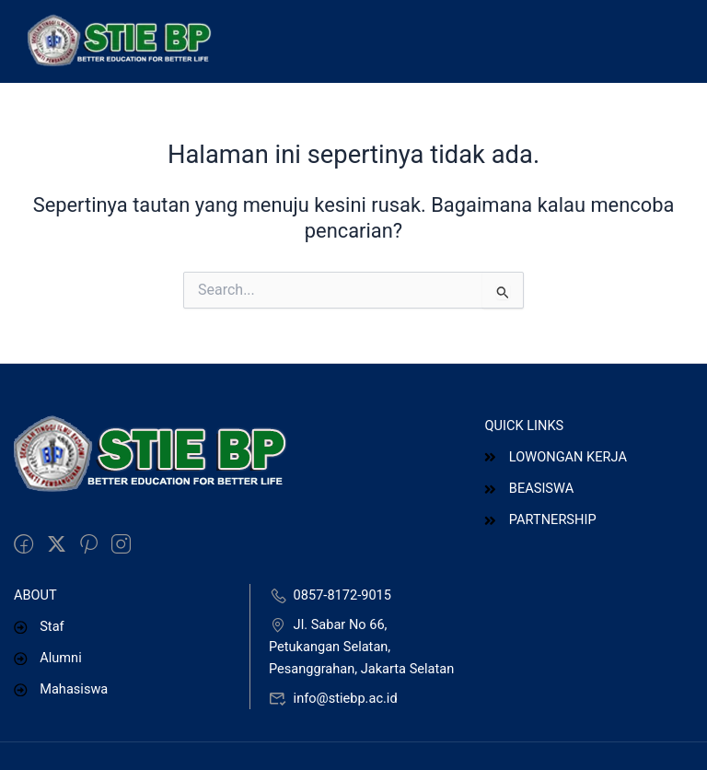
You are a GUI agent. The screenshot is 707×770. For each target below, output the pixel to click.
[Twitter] (56, 545)
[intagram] (121, 545)
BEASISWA (529, 488)
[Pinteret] (89, 545)
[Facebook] (23, 545)
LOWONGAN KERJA (555, 457)
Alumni (48, 657)
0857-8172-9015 (330, 595)
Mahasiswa (61, 689)
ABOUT (35, 595)
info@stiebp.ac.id (333, 698)
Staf (39, 626)
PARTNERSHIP (540, 519)
